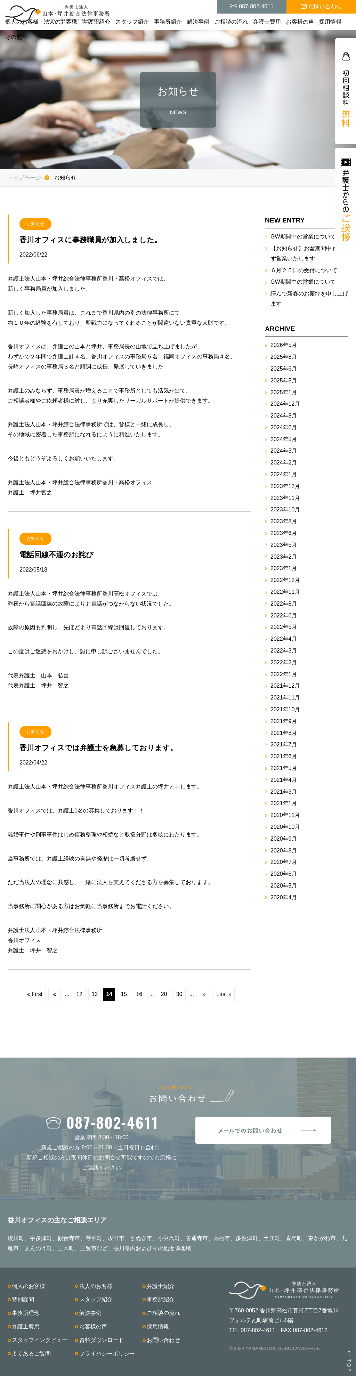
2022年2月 (283, 662)
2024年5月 (283, 439)
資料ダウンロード (101, 1340)
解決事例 (198, 22)
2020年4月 (283, 897)
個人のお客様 (22, 22)
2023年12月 (285, 486)
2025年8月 (283, 357)
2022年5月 (283, 627)
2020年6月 (283, 874)
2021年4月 (283, 780)
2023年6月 (283, 533)
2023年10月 (285, 509)
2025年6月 (283, 369)
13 (94, 994)
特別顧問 (23, 1299)
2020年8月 (283, 850)
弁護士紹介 (96, 22)
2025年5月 (283, 380)
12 (79, 994)
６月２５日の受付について (303, 270)
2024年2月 (283, 463)
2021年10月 (285, 709)
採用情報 (330, 22)
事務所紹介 (168, 22)
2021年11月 (285, 698)
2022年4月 (283, 639)
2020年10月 (285, 827)
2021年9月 (283, 721)
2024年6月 (283, 427)
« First (34, 994)
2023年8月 (283, 521)
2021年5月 (283, 768)
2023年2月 (283, 557)
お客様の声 (300, 22)
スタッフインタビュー (39, 1340)
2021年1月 (283, 803)
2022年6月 (283, 615)
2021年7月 (283, 744)
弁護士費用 (267, 22)
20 (164, 994)
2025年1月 (283, 392)
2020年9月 (283, 839)
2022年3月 (283, 651)
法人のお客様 (60, 22)
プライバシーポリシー (107, 1354)
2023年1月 (283, 568)
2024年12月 (285, 404)
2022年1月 (283, 674)
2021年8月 (283, 733)
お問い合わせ (163, 1340)
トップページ (24, 177)
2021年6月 (283, 756)
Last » (224, 994)
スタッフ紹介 (132, 22)
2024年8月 (283, 416)
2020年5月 (283, 886)
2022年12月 (285, 580)
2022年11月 (285, 592)
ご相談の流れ (231, 22)
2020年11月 (285, 815)
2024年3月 (283, 451)
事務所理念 (26, 1313)
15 (124, 994)
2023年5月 (283, 545)
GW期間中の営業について (303, 237)
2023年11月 (285, 498)
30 (179, 994)
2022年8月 (283, 604)
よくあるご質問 (31, 1354)
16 (139, 994)
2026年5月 (283, 345)
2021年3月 (283, 792)
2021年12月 (285, 686)
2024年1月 (283, 474)
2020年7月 (283, 862)
